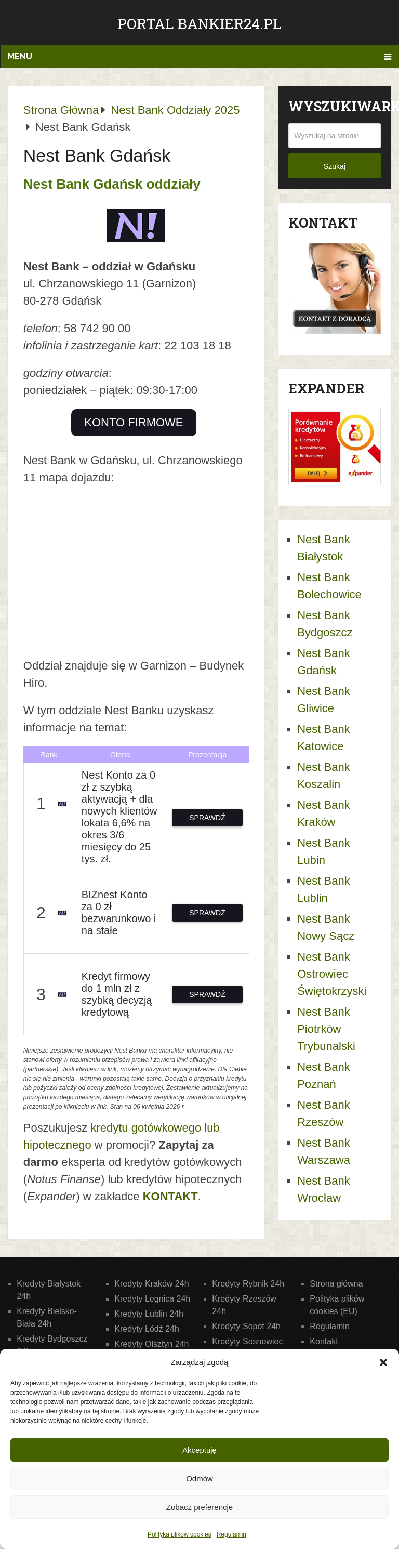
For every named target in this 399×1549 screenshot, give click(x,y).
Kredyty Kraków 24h (151, 1283)
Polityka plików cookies (179, 1534)
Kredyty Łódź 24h (146, 1328)
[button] (383, 1362)
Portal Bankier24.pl (199, 23)
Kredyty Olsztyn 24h (151, 1344)
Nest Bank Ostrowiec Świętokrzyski (331, 973)
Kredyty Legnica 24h (152, 1298)
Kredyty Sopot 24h (246, 1326)
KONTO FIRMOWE (133, 422)
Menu (20, 56)
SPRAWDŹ (207, 817)
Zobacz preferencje (199, 1507)
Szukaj (334, 166)
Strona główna (336, 1283)
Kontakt (324, 1341)
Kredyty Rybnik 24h (248, 1283)
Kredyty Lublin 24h (148, 1313)
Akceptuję (199, 1450)
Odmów (199, 1478)
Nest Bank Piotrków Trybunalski (326, 1029)
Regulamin (231, 1534)
